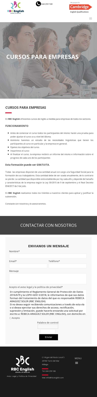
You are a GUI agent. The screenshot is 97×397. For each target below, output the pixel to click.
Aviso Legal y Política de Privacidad (21, 376)
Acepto (16, 317)
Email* (13, 261)
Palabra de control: (48, 322)
